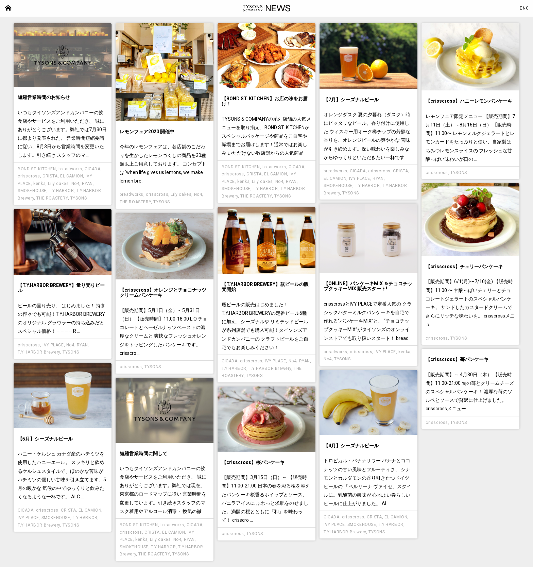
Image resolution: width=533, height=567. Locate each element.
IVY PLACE (359, 178)
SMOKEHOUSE (32, 190)
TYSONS (78, 198)
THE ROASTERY (52, 198)
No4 (75, 183)
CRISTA (50, 176)
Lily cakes (58, 183)
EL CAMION (71, 176)
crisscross (29, 176)
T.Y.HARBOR (61, 190)
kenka (39, 183)
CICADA (93, 169)
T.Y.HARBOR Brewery (270, 368)
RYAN (87, 183)
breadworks (70, 169)
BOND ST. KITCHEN (37, 169)
